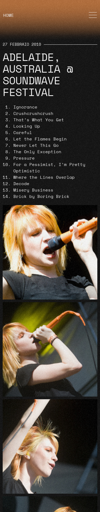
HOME (8, 15)
